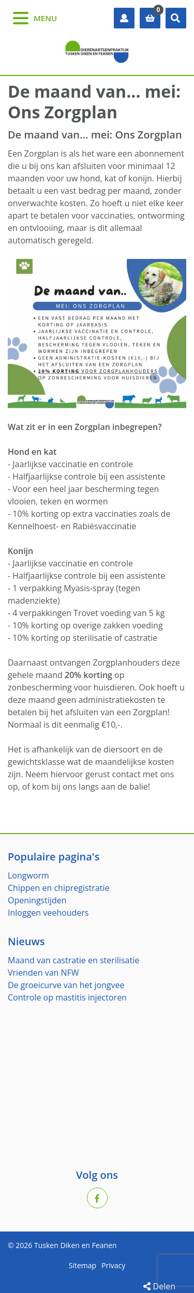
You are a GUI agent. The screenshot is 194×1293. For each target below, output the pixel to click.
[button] (176, 18)
